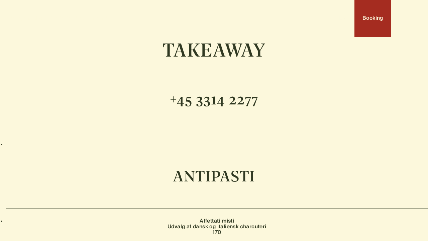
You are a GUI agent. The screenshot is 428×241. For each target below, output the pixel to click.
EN (343, 18)
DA (329, 18)
